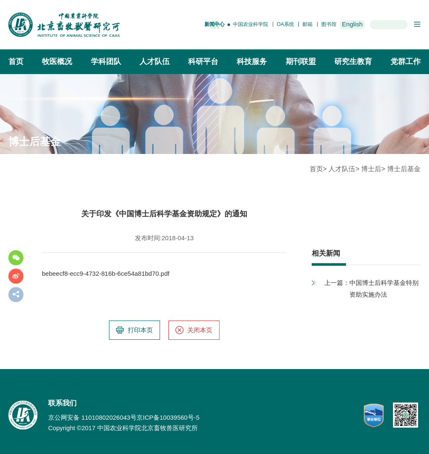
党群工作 (405, 61)
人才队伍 (155, 61)
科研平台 (203, 61)
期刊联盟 (301, 61)
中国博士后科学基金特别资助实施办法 (384, 288)
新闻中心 (214, 24)
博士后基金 (404, 168)
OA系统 (285, 24)
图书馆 (328, 24)
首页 (15, 61)
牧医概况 (57, 61)
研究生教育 (353, 61)
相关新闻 (326, 253)
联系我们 (62, 403)
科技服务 (252, 61)
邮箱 (307, 24)
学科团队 (106, 61)
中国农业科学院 (250, 24)
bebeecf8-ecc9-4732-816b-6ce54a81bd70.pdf (105, 273)
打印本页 (134, 330)
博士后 (371, 168)
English (352, 24)
